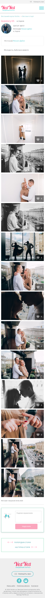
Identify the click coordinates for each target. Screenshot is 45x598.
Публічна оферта (23, 586)
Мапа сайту (11, 586)
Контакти (34, 586)
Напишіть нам (38, 2)
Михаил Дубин (26, 29)
